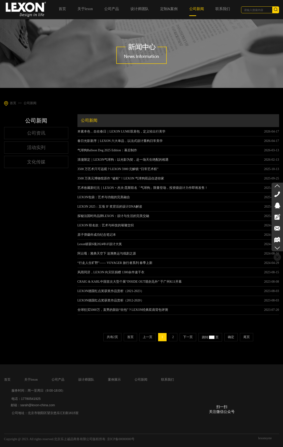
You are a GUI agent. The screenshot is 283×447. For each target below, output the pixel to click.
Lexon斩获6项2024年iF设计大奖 (99, 244)
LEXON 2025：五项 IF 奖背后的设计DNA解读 (109, 206)
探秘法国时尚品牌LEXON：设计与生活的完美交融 (113, 216)
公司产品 (58, 379)
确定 (231, 337)
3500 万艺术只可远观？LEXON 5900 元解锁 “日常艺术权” (118, 169)
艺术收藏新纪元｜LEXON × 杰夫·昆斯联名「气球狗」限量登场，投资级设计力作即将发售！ (142, 188)
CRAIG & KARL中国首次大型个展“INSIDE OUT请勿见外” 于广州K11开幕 (129, 281)
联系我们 (167, 379)
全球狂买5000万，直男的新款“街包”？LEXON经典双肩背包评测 (122, 310)
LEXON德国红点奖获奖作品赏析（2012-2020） (110, 300)
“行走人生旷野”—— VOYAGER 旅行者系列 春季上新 (115, 263)
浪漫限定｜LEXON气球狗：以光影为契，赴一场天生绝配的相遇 (122, 159)
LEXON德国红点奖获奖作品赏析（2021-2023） (110, 291)
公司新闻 (30, 103)
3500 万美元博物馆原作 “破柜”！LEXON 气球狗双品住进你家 (120, 178)
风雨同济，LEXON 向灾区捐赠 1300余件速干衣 (110, 272)
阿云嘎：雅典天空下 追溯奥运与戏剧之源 (106, 253)
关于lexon (31, 379)
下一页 (188, 337)
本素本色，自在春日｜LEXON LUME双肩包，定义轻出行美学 (121, 131)
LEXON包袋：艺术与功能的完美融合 (103, 197)
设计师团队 (86, 379)
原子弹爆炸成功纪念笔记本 (96, 234)
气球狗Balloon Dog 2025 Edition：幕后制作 (107, 150)
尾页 (246, 337)
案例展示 (114, 379)
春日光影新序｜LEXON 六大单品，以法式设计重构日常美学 (120, 141)
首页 (13, 103)
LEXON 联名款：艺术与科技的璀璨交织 (105, 225)
